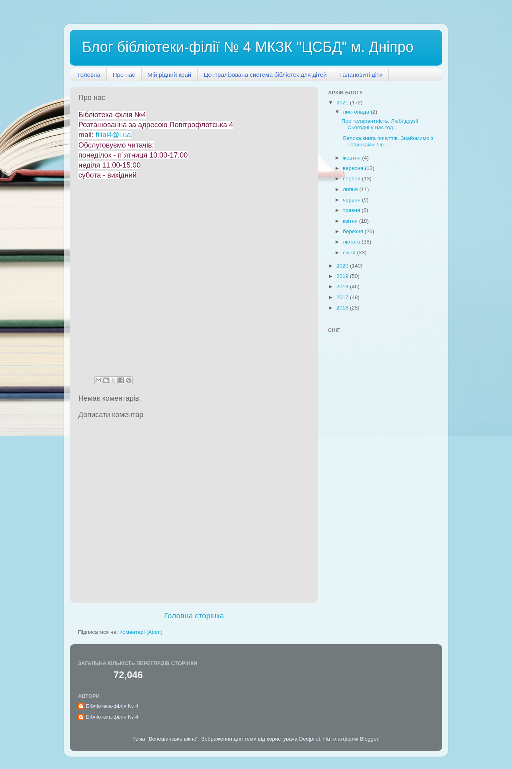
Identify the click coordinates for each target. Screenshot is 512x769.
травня (352, 210)
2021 (343, 103)
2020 (343, 266)
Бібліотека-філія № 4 (112, 706)
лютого (352, 242)
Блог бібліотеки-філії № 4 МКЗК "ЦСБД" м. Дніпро (248, 47)
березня (354, 231)
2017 (343, 297)
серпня (352, 179)
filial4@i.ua (113, 135)
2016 (343, 308)
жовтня (352, 158)
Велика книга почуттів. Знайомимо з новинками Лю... (388, 141)
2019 (343, 276)
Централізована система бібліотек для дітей (265, 74)
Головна (89, 74)
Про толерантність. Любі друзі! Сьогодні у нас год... (380, 124)
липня (351, 189)
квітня (351, 221)
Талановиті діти (361, 74)
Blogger (369, 739)
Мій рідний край (170, 74)
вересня (354, 168)
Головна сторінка (194, 615)
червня (352, 200)
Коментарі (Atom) (140, 632)
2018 (343, 287)
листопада (357, 112)
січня (350, 253)
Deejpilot (309, 739)
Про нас (124, 74)
